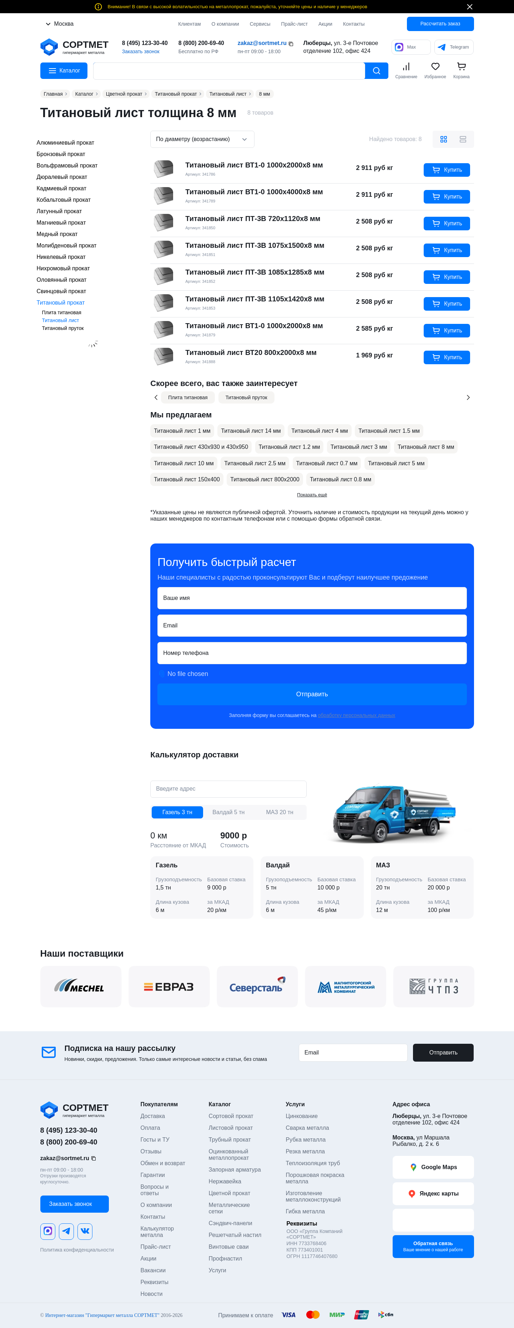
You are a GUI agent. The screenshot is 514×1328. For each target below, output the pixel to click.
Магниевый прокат (61, 223)
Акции (325, 24)
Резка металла (305, 1151)
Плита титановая (61, 312)
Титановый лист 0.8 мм (340, 479)
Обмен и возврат (163, 1163)
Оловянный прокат (62, 280)
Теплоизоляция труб (313, 1163)
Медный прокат (57, 234)
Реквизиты (154, 1282)
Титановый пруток (63, 328)
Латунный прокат (59, 211)
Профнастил (225, 1259)
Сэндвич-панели (230, 1223)
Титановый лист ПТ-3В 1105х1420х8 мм (254, 299)
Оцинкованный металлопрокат (229, 1154)
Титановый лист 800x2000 (264, 479)
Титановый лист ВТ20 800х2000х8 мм (251, 352)
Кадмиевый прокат (61, 188)
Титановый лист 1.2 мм (289, 447)
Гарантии (153, 1175)
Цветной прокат (230, 1193)
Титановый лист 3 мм (359, 447)
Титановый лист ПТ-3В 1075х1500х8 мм (254, 245)
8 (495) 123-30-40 (145, 43)
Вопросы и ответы (155, 1190)
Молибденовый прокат (67, 245)
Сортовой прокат (231, 1116)
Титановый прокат (61, 303)
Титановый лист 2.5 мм (255, 463)
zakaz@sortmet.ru (262, 43)
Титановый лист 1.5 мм (389, 431)
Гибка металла (305, 1211)
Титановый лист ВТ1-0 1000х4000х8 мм (254, 192)
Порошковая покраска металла (316, 1178)
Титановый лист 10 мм (183, 463)
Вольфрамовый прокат (67, 165)
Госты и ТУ (155, 1140)
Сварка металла (307, 1128)
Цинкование (302, 1116)
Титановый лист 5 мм (396, 463)
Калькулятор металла (158, 1232)
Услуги (217, 1270)
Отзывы (151, 1151)
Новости (152, 1294)
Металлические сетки (230, 1208)
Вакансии (153, 1270)
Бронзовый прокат (61, 154)
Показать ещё (312, 494)
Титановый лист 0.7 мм (327, 463)
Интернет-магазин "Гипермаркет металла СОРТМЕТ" (102, 1315)
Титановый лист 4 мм (319, 431)
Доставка (153, 1116)
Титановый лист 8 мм (426, 447)
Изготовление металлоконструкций (313, 1196)
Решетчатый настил (235, 1235)
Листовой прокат (231, 1128)
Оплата (150, 1128)
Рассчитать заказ (440, 23)
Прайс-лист (156, 1247)
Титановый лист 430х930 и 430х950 (201, 447)
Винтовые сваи (229, 1247)
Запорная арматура (235, 1170)
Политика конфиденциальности (77, 1250)
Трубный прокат (230, 1140)
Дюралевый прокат (62, 177)
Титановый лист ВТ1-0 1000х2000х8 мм (254, 165)
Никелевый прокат (61, 257)
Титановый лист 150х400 (187, 479)
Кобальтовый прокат (64, 200)
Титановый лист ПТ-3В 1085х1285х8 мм (254, 272)
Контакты (153, 1217)
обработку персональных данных (356, 715)
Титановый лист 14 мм (251, 431)
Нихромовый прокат (63, 268)
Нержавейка (225, 1181)
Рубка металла (306, 1140)
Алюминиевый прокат (66, 143)
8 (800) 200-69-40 (201, 43)
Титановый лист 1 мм (182, 431)
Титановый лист (60, 320)
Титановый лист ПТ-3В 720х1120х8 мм (252, 218)
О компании (225, 24)
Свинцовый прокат (61, 291)
